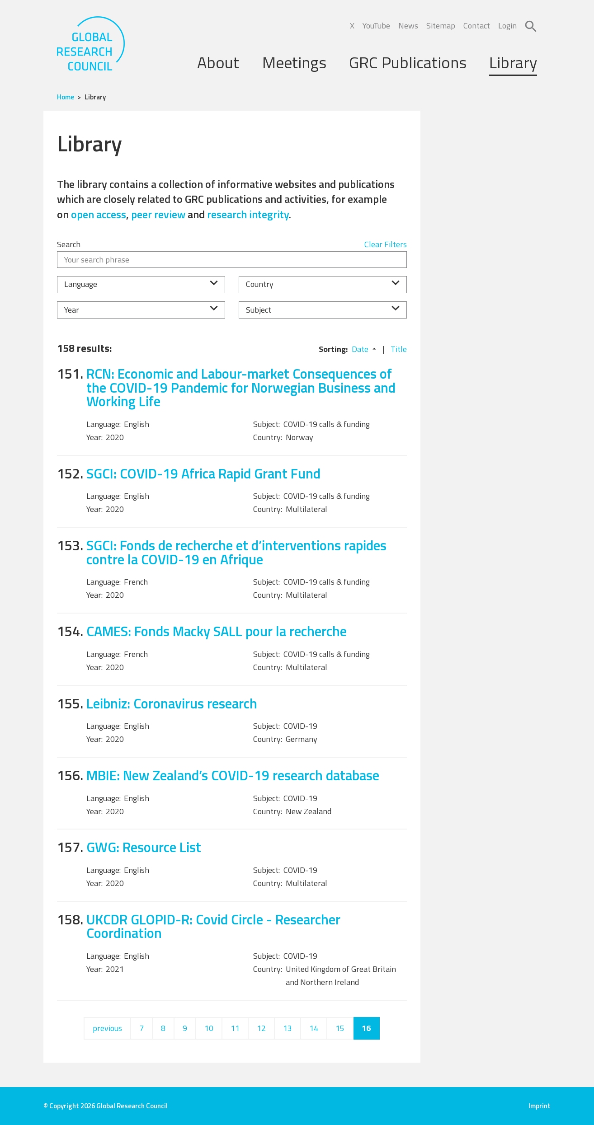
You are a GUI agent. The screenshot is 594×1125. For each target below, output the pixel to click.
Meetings (294, 62)
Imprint (539, 1106)
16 (366, 1028)
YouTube (376, 25)
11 (235, 1028)
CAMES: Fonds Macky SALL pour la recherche (216, 631)
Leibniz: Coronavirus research (171, 703)
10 (208, 1028)
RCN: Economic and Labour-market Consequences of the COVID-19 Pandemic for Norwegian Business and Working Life (241, 387)
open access (98, 214)
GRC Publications (408, 62)
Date (360, 349)
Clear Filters (385, 244)
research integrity (248, 214)
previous (107, 1028)
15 (339, 1028)
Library (513, 62)
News (408, 25)
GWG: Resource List (143, 847)
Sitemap (440, 25)
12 (261, 1028)
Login (507, 25)
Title (399, 349)
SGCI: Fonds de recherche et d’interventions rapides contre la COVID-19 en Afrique (236, 552)
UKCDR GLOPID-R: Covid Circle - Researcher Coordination (213, 926)
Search (68, 244)
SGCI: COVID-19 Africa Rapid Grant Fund (203, 473)
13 (287, 1028)
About (218, 62)
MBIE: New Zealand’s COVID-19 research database (232, 775)
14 (313, 1028)
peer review (158, 214)
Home (65, 97)
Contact (476, 25)
